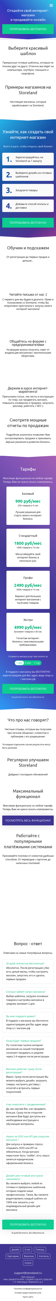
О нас (27, 1249)
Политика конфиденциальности (28, 1288)
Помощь (40, 1249)
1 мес (19, 662)
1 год (37, 662)
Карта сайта (28, 1297)
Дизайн (15, 1249)
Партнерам (13, 1256)
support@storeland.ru (28, 1273)
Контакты (44, 1256)
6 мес (28, 662)
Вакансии (29, 1256)
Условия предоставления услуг (28, 1292)
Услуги (28, 1262)
